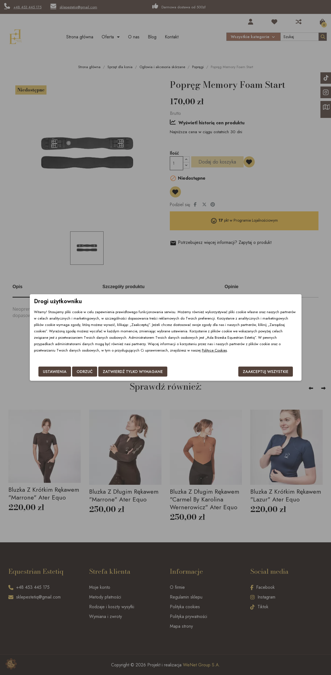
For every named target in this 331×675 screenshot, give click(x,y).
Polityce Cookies (214, 350)
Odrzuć (85, 371)
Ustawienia (55, 371)
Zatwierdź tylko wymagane (133, 371)
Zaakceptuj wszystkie (265, 371)
